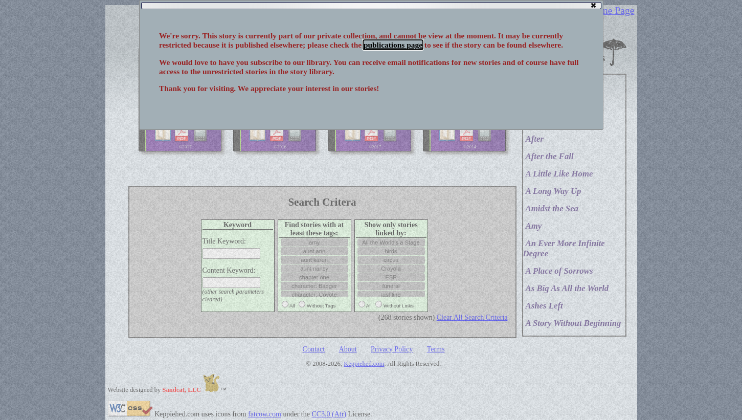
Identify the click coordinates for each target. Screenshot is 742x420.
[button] (593, 5)
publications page (393, 44)
